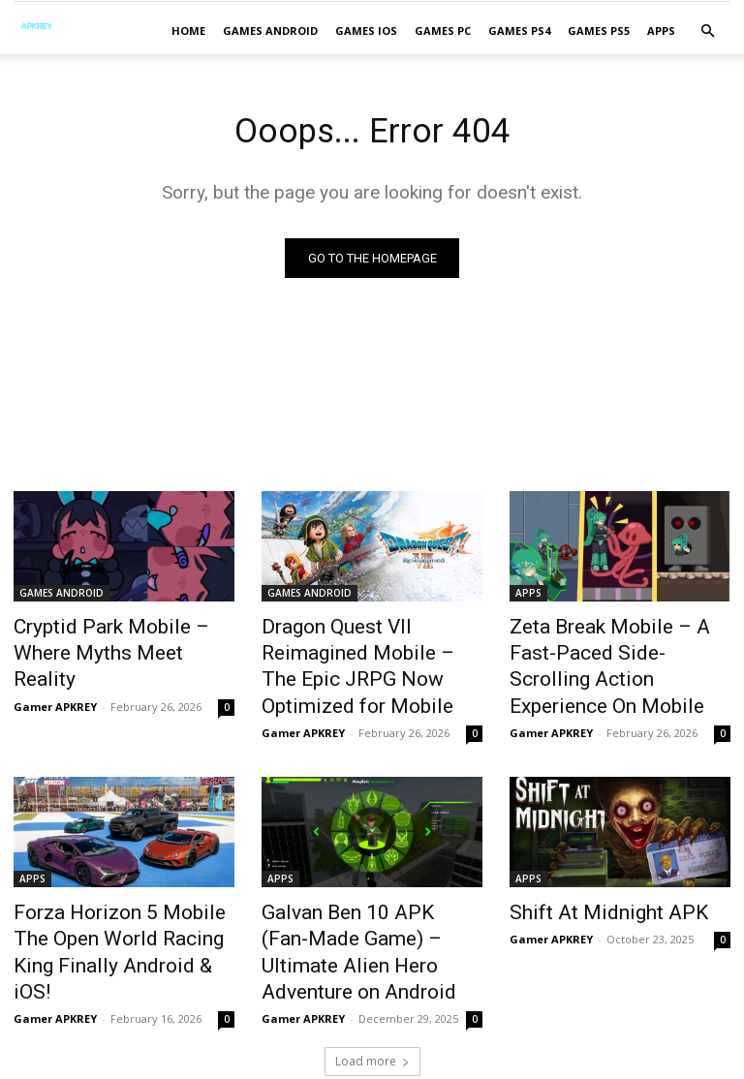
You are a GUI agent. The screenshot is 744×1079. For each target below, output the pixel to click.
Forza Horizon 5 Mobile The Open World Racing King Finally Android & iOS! (113, 895)
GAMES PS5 (599, 30)
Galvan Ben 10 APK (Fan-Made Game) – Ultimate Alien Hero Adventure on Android (371, 895)
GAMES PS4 (519, 30)
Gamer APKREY (55, 674)
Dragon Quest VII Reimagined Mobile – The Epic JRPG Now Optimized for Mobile (369, 650)
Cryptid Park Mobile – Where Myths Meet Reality (116, 639)
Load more (372, 982)
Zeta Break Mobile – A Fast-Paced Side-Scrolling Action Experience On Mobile (611, 650)
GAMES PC (443, 30)
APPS (661, 30)
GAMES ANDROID (270, 30)
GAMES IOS (366, 30)
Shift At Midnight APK (588, 873)
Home (188, 30)
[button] (707, 31)
